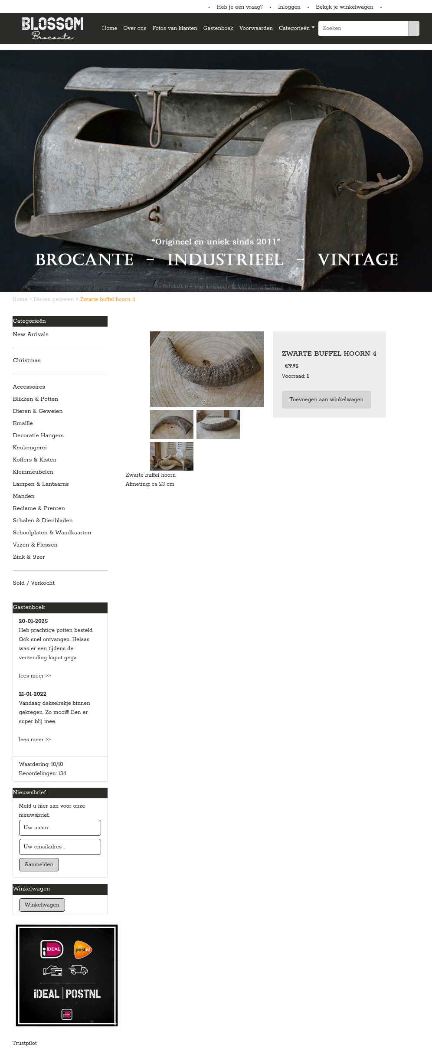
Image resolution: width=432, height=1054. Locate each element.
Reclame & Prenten (39, 508)
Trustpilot (25, 1043)
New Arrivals (31, 334)
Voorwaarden (256, 28)
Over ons (134, 28)
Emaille (23, 423)
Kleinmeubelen (33, 472)
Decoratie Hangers (38, 435)
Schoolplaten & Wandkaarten (52, 533)
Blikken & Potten (36, 399)
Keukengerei (30, 448)
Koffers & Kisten (35, 460)
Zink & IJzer (29, 557)
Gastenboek (218, 28)
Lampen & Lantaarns (41, 484)
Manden (24, 496)
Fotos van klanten (174, 28)
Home (109, 28)
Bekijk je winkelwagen (344, 7)
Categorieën (294, 28)
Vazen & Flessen (35, 545)
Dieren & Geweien (38, 411)
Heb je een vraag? (240, 7)
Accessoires (29, 387)
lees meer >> (35, 676)
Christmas (27, 360)
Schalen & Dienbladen (43, 520)
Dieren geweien (55, 299)
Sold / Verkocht (34, 583)
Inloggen (289, 7)
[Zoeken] (363, 28)
